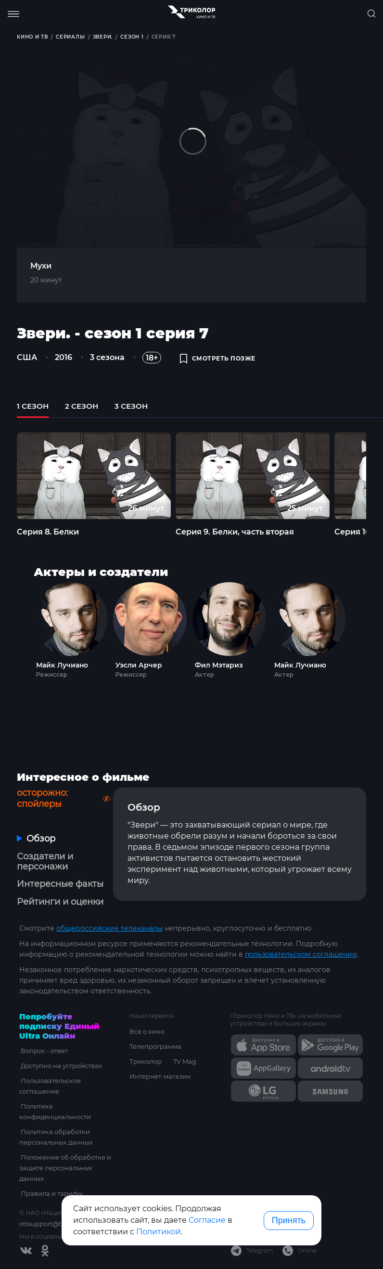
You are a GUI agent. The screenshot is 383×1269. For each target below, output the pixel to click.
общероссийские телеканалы (109, 928)
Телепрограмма (155, 1046)
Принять (289, 1220)
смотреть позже (217, 358)
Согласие (207, 1220)
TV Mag (184, 1061)
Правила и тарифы (50, 1193)
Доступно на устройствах (60, 1065)
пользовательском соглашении (301, 954)
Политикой (158, 1231)
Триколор (145, 1061)
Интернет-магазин (160, 1076)
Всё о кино (147, 1031)
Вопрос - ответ (42, 1051)
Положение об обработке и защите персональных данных (64, 1167)
